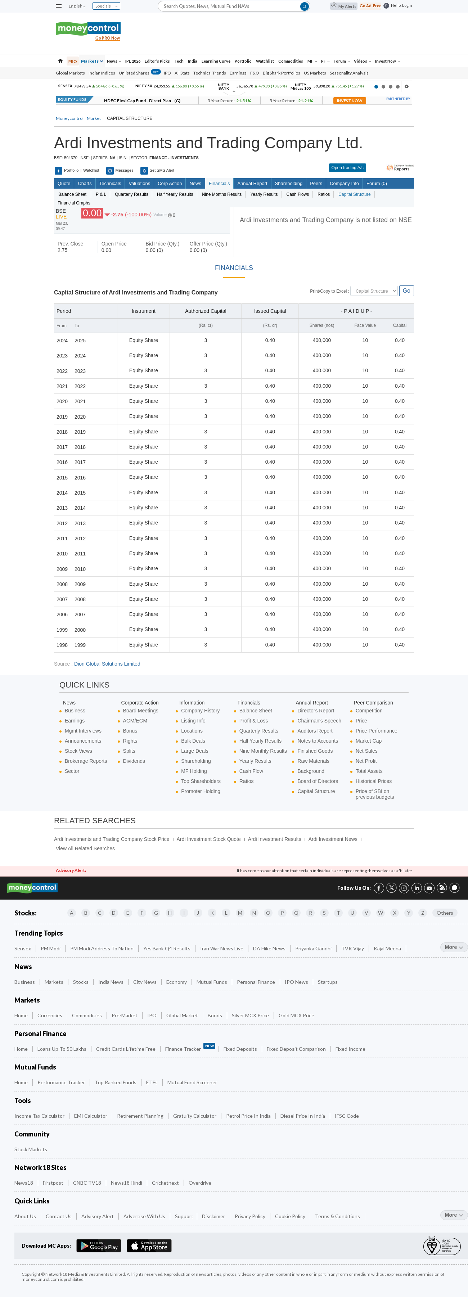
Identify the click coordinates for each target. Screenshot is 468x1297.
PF (325, 61)
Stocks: (25, 913)
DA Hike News (270, 948)
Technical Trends (209, 73)
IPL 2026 (132, 61)
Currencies (50, 1015)
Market (94, 118)
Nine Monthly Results (263, 751)
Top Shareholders (201, 781)
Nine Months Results (222, 194)
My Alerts (343, 6)
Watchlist (265, 61)
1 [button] (376, 87)
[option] (212, 86)
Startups (328, 982)
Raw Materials (313, 761)
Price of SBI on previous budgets (375, 794)
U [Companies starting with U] (352, 913)
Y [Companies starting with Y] (408, 913)
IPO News (297, 982)
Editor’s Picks (157, 61)
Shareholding (288, 183)
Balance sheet (72, 194)
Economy (177, 982)
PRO (72, 61)
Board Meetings (140, 710)
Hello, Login (401, 5)
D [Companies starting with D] (114, 913)
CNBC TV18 (87, 1183)
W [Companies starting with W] (380, 913)
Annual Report (252, 183)
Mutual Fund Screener (192, 1082)
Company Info (344, 183)
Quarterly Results (131, 194)
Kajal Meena (388, 948)
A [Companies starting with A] (71, 913)
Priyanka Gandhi (314, 948)
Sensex (23, 948)
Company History (200, 710)
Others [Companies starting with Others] (445, 913)
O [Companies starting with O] (268, 913)
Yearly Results (264, 194)
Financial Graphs (74, 203)
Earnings (238, 73)
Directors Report (315, 710)
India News (111, 982)
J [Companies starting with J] (198, 913)
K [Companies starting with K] (212, 913)
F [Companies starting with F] (142, 913)
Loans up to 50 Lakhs (62, 1049)
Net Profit (366, 761)
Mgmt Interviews (83, 731)
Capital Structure (354, 194)
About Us (25, 1216)
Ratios (324, 194)
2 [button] (383, 87)
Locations (192, 731)
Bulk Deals (193, 741)
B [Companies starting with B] (85, 913)
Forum (342, 61)
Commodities (290, 61)
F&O (254, 73)
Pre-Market (125, 1015)
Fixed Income (351, 1049)
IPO (167, 73)
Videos (362, 61)
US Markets (315, 73)
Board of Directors (317, 781)
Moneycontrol (70, 118)
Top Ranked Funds (116, 1082)
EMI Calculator (91, 1116)
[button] (59, 6)
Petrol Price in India (249, 1116)
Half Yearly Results (175, 194)
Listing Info (193, 721)
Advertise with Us (144, 1216)
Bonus (130, 731)
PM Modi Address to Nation (102, 948)
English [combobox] (77, 6)
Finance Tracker (190, 1047)
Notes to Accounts (317, 741)
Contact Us (59, 1216)
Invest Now (387, 61)
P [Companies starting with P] (282, 913)
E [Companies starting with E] (127, 913)
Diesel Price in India (303, 1116)
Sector (72, 771)
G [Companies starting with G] (156, 913)
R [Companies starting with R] (310, 913)
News (114, 61)
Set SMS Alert (157, 171)
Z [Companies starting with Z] (422, 913)
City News (145, 982)
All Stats (182, 73)
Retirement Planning (141, 1116)
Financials (219, 183)
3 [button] (390, 87)
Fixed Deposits (241, 1049)
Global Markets (70, 73)
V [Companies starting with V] (366, 913)
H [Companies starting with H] (170, 913)
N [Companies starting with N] (254, 913)
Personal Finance (256, 982)
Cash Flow (251, 771)
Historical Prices (374, 781)
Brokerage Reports (86, 761)
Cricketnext (166, 1183)
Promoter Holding (200, 791)
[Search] (234, 5)
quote (64, 183)
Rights (130, 741)
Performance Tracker (61, 1082)
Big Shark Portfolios (281, 73)
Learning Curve (216, 61)
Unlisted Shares (140, 73)
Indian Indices (102, 73)
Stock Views (78, 751)
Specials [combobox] (106, 6)
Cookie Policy (290, 1216)
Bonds (215, 1015)
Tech (179, 61)
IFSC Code (347, 1116)
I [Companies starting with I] (184, 913)
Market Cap (369, 741)
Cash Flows (298, 194)
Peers (316, 183)
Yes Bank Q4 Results (167, 948)
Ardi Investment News (333, 839)
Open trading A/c (348, 167)
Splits (129, 751)
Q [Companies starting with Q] (296, 913)
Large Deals (194, 751)
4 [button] (398, 87)
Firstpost (53, 1183)
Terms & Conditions (338, 1216)
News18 (24, 1183)
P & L (101, 194)
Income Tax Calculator (40, 1116)
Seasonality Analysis (349, 73)
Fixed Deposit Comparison (297, 1049)
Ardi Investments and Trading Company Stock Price (112, 839)
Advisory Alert (98, 1216)
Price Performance (376, 731)
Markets (92, 61)
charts (84, 183)
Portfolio (243, 61)
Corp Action (170, 183)
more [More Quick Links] (454, 1215)
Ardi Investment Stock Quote (209, 839)
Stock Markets (31, 1149)
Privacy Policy (250, 1216)
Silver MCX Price (251, 1015)
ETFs (152, 1082)
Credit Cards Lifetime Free (126, 1049)
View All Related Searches (85, 848)
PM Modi (51, 948)
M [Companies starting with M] (240, 913)
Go (406, 291)
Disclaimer (214, 1216)
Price (361, 721)
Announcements (83, 741)
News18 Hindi (127, 1183)
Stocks (81, 982)
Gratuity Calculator (195, 1116)
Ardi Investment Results (274, 839)
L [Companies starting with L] (226, 913)
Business (75, 710)
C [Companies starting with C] (100, 913)
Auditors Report (314, 731)
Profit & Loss (253, 721)
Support (184, 1216)
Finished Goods (315, 751)
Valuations (139, 183)
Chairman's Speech (319, 721)
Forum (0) (376, 183)
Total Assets (369, 771)
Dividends (134, 761)
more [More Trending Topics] (454, 947)
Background (310, 771)
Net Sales (367, 751)
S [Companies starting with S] (324, 913)
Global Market (182, 1015)
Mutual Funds (212, 982)
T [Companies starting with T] (338, 913)
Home (21, 1015)
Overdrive (200, 1183)
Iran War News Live (222, 948)
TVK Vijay (353, 948)
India (192, 61)
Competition (369, 710)
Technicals (110, 183)
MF (312, 61)
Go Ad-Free (370, 5)
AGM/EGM (135, 721)
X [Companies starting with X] (394, 913)
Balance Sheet (255, 710)
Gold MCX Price (297, 1015)
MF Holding (194, 771)
